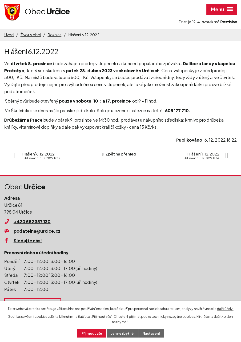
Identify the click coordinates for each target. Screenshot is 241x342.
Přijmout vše (91, 333)
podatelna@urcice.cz (37, 231)
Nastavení (151, 333)
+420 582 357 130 (32, 221)
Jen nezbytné (122, 333)
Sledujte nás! (28, 240)
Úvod (9, 34)
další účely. (225, 308)
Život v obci (30, 34)
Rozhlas (54, 34)
